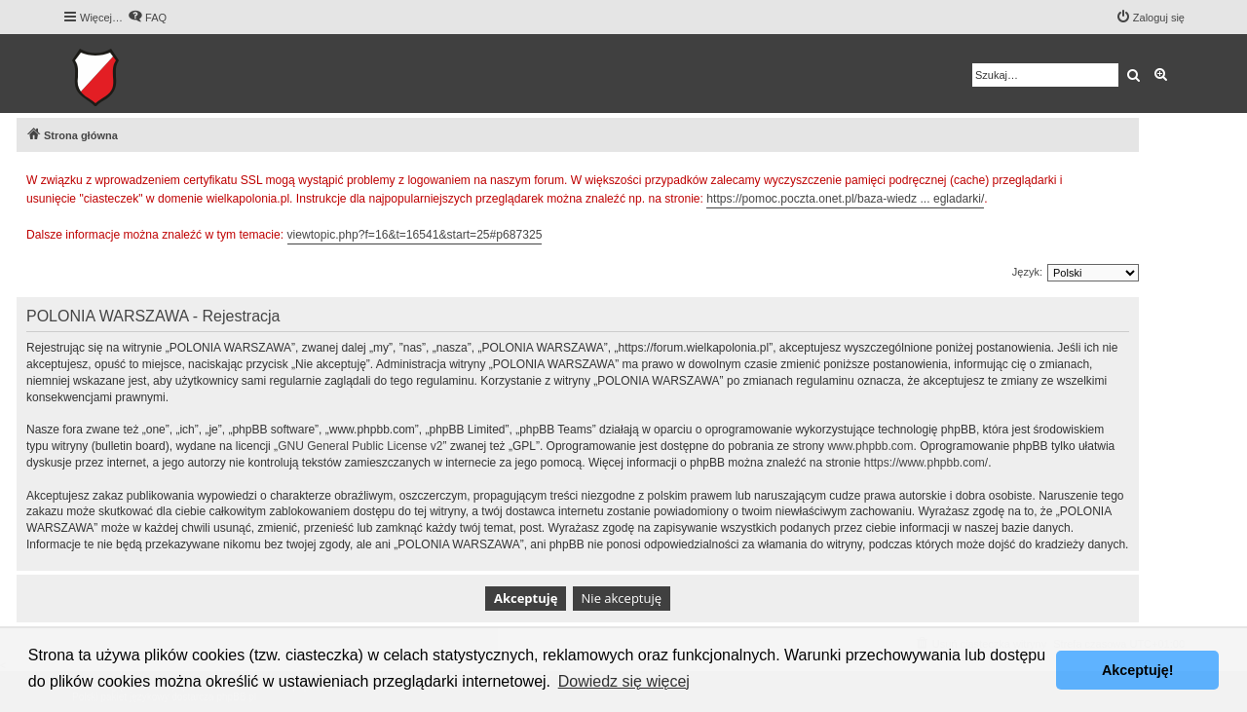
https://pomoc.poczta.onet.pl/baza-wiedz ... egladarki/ (845, 199)
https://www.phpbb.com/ (926, 462)
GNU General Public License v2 (360, 446)
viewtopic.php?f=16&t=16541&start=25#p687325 (415, 235)
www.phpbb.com (870, 446)
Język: (1027, 272)
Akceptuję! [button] (1138, 670)
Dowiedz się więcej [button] (624, 681)
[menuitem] (147, 17)
